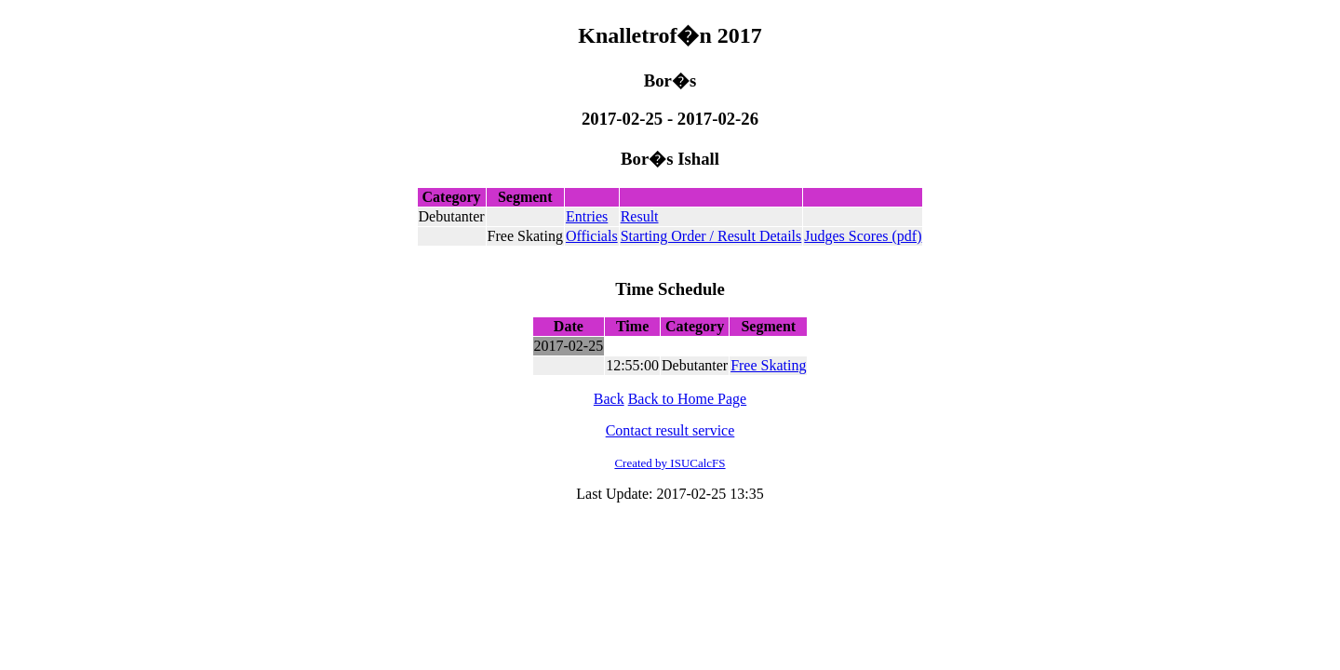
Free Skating (768, 365)
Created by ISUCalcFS (669, 463)
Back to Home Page (687, 399)
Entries (587, 216)
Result (640, 216)
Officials (592, 236)
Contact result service (670, 430)
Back (609, 399)
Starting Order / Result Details (711, 236)
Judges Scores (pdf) (862, 236)
